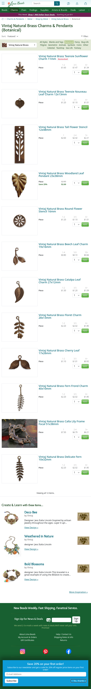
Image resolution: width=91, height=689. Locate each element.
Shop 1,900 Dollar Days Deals (41, 14)
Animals (62, 45)
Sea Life (69, 48)
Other (85, 45)
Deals (73, 9)
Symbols (71, 45)
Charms (14, 9)
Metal (29, 19)
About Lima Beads (27, 634)
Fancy (77, 42)
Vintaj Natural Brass (60, 19)
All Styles (44, 42)
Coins (79, 45)
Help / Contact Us (63, 634)
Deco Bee (30, 512)
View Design (31, 527)
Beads (4, 9)
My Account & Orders (27, 637)
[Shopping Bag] (85, 3)
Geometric (52, 45)
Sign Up (76, 620)
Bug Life (85, 42)
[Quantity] (76, 72)
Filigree (43, 45)
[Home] (2, 19)
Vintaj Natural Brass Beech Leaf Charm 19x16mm (63, 245)
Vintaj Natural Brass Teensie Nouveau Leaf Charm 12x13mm (63, 93)
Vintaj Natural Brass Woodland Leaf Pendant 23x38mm (61, 174)
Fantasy (77, 48)
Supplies (44, 9)
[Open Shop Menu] (3, 3)
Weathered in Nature (38, 536)
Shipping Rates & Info (63, 637)
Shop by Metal (42, 19)
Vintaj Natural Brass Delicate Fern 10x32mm (60, 458)
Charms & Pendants (15, 19)
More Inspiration (78, 592)
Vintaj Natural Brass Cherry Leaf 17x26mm (59, 352)
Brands (59, 9)
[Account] (77, 3)
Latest (82, 9)
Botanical (69, 42)
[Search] (57, 3)
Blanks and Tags (56, 42)
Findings (33, 9)
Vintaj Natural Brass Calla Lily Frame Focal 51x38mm (62, 422)
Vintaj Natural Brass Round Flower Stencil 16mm (60, 210)
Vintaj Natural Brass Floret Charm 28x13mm (60, 316)
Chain (23, 9)
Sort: (4, 36)
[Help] (68, 3)
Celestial (51, 48)
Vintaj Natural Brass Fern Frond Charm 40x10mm (63, 387)
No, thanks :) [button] (78, 680)
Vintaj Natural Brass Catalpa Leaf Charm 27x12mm (60, 281)
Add (85, 72)
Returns (63, 640)
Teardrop (60, 48)
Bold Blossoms (34, 564)
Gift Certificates (27, 640)
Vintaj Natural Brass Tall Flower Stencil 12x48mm (63, 128)
